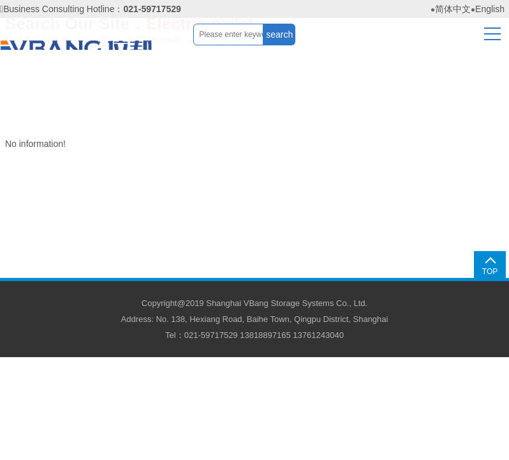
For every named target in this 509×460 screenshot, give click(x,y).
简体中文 (453, 9)
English (490, 9)
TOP (490, 271)
